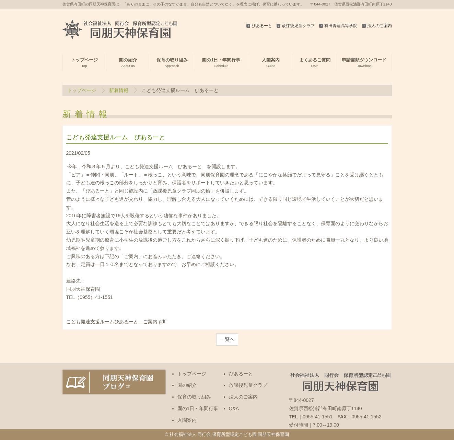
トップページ (81, 90)
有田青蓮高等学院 (340, 25)
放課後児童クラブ (298, 25)
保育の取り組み (194, 397)
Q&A (234, 408)
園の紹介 (187, 385)
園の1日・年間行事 (198, 408)
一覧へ (227, 339)
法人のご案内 (379, 25)
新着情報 (118, 90)
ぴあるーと (262, 25)
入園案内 (187, 420)
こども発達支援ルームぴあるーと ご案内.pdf (115, 321)
